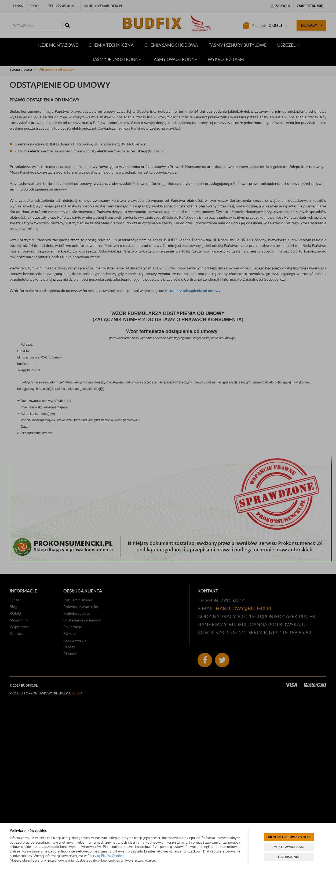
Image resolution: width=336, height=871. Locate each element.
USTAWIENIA (289, 857)
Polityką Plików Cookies (105, 856)
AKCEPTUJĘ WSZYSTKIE (289, 837)
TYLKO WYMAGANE (289, 847)
